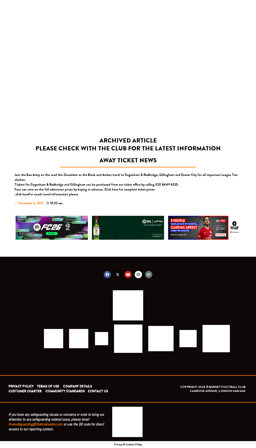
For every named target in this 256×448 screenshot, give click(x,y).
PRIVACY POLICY (21, 386)
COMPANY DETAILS (77, 386)
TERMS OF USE (48, 386)
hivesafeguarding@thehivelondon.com (36, 424)
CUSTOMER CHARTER (25, 391)
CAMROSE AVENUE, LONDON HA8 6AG (217, 391)
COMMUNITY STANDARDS (65, 391)
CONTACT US (98, 391)
